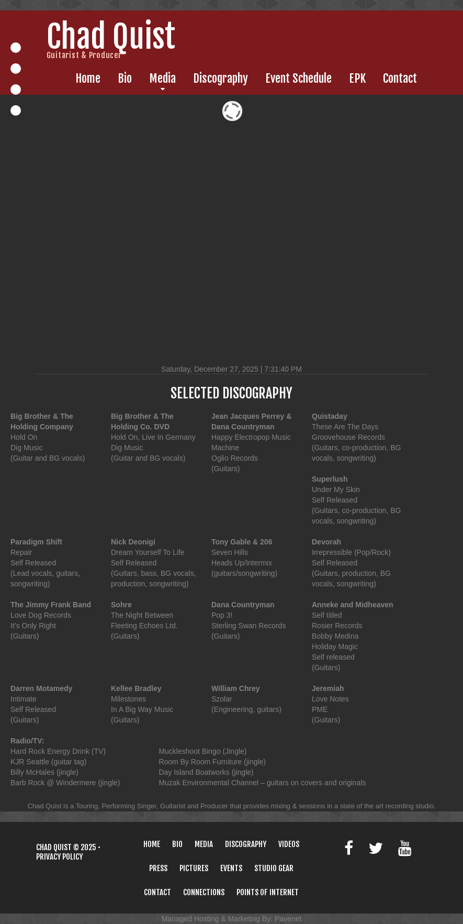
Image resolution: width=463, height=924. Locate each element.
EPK (357, 78)
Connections (203, 892)
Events (231, 868)
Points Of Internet (267, 892)
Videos (288, 844)
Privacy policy (59, 857)
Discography (220, 78)
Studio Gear (273, 868)
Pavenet (288, 919)
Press (158, 868)
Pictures (193, 868)
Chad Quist (54, 847)
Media (162, 78)
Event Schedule (298, 78)
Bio (125, 78)
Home (87, 78)
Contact (400, 78)
